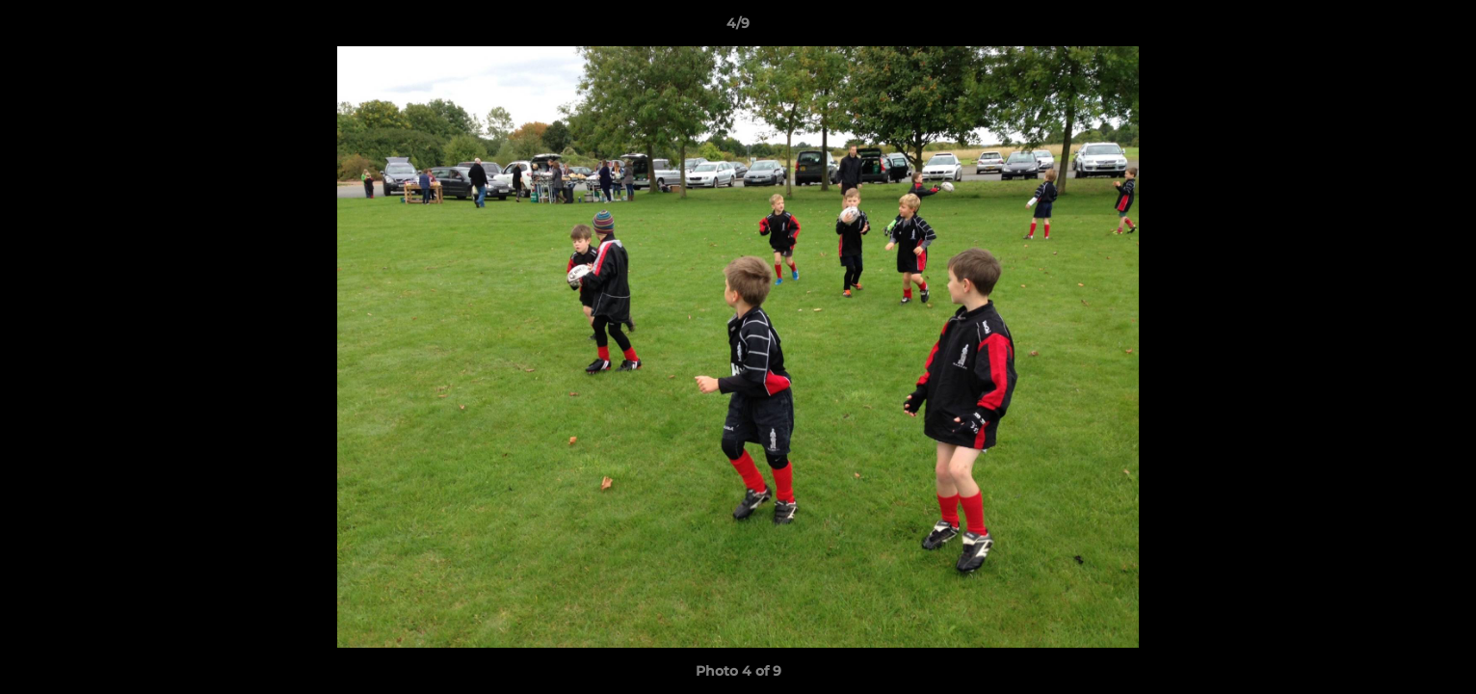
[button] (1441, 28)
